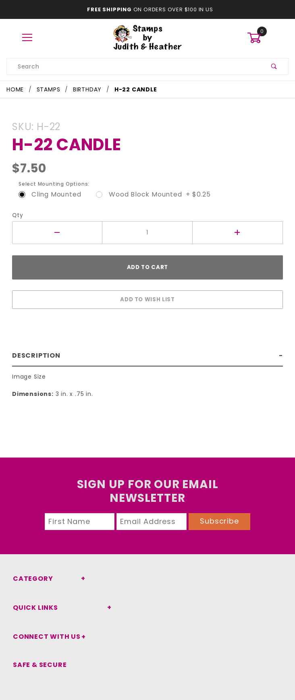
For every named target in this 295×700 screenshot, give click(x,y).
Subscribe (219, 521)
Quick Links (34, 607)
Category (30, 578)
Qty (16, 215)
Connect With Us (44, 636)
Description (34, 351)
